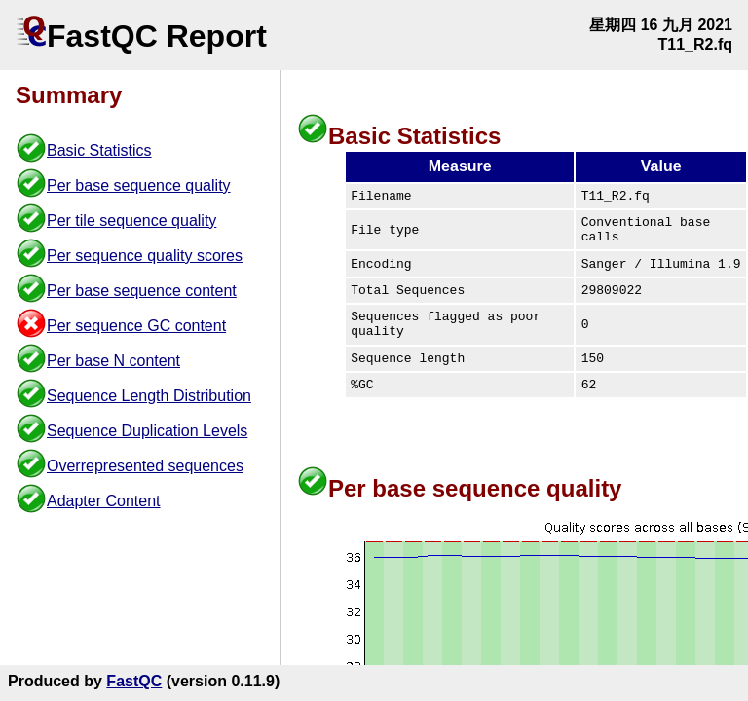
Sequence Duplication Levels (147, 431)
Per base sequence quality (139, 185)
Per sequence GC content (136, 325)
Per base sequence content (142, 290)
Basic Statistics (99, 150)
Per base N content (113, 360)
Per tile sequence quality (131, 220)
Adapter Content (104, 501)
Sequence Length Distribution (149, 395)
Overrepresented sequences (145, 466)
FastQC (134, 681)
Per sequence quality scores (145, 255)
